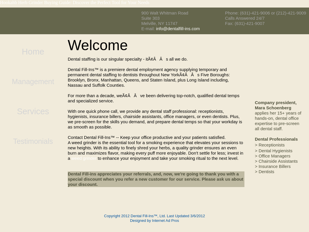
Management (33, 81)
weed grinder (84, 158)
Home (33, 51)
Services (33, 111)
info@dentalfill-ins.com (178, 28)
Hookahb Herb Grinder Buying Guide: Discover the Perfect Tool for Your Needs (74, 2)
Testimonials (33, 141)
